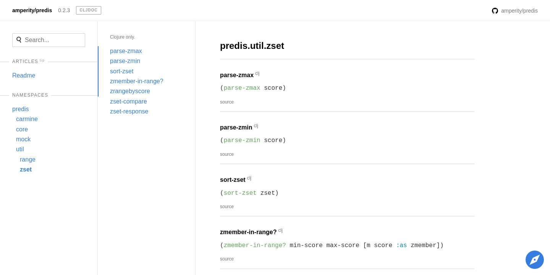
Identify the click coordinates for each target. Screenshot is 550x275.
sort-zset (121, 71)
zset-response (129, 111)
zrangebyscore (130, 91)
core (22, 129)
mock (23, 139)
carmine (27, 119)
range (28, 159)
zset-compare (128, 101)
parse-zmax (126, 51)
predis (20, 109)
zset (26, 169)
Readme (23, 75)
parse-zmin (125, 61)
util (20, 149)
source (227, 102)
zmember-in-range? (136, 81)
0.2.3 (64, 10)
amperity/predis (32, 10)
